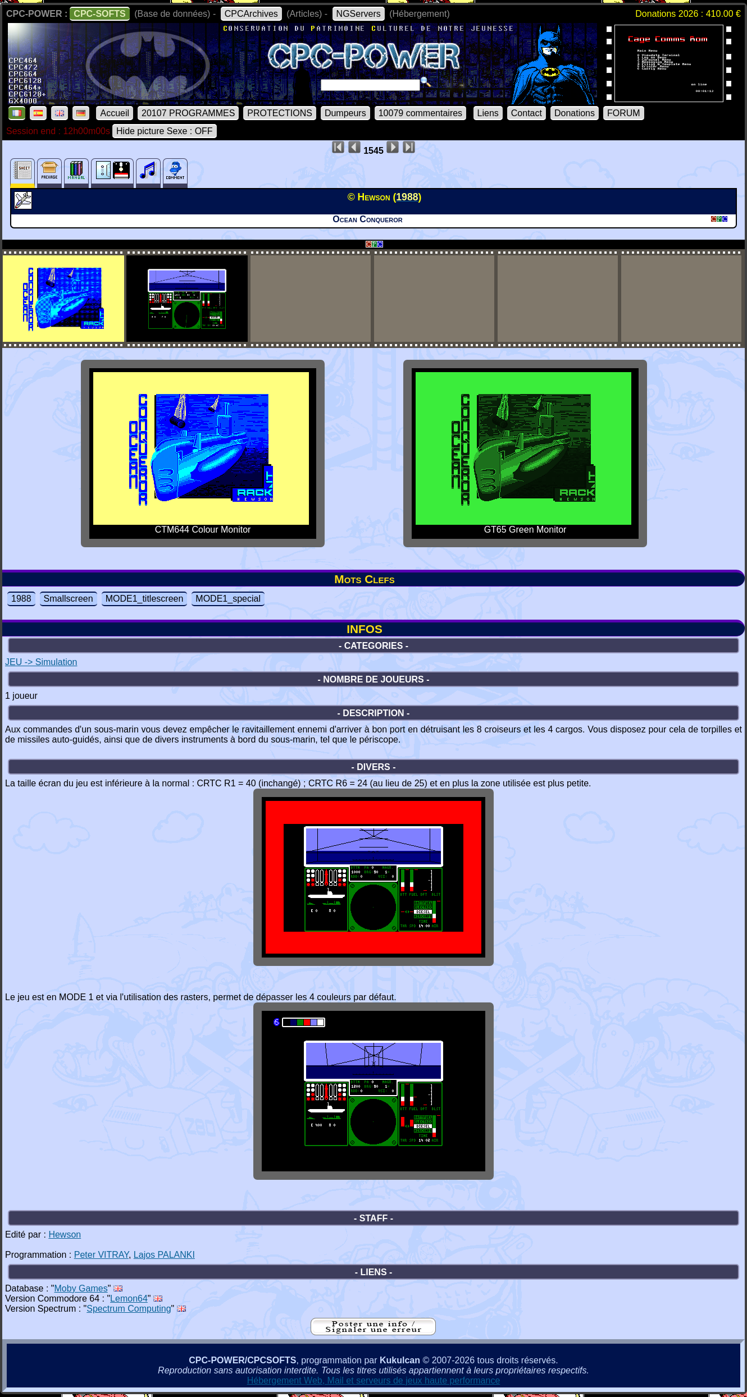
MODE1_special (228, 598)
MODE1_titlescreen (145, 598)
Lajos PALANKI (164, 1254)
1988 (21, 598)
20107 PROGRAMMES (188, 113)
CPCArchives (251, 14)
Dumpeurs (345, 113)
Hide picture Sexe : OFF (164, 131)
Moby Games (81, 1288)
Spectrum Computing (128, 1308)
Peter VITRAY (101, 1254)
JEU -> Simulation (41, 662)
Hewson (64, 1234)
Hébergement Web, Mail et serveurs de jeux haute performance (373, 1380)
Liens (488, 113)
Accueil (114, 113)
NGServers (358, 14)
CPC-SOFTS (99, 14)
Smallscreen (68, 598)
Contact (526, 113)
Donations (574, 113)
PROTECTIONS (279, 113)
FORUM (623, 113)
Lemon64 (129, 1298)
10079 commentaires (420, 113)
